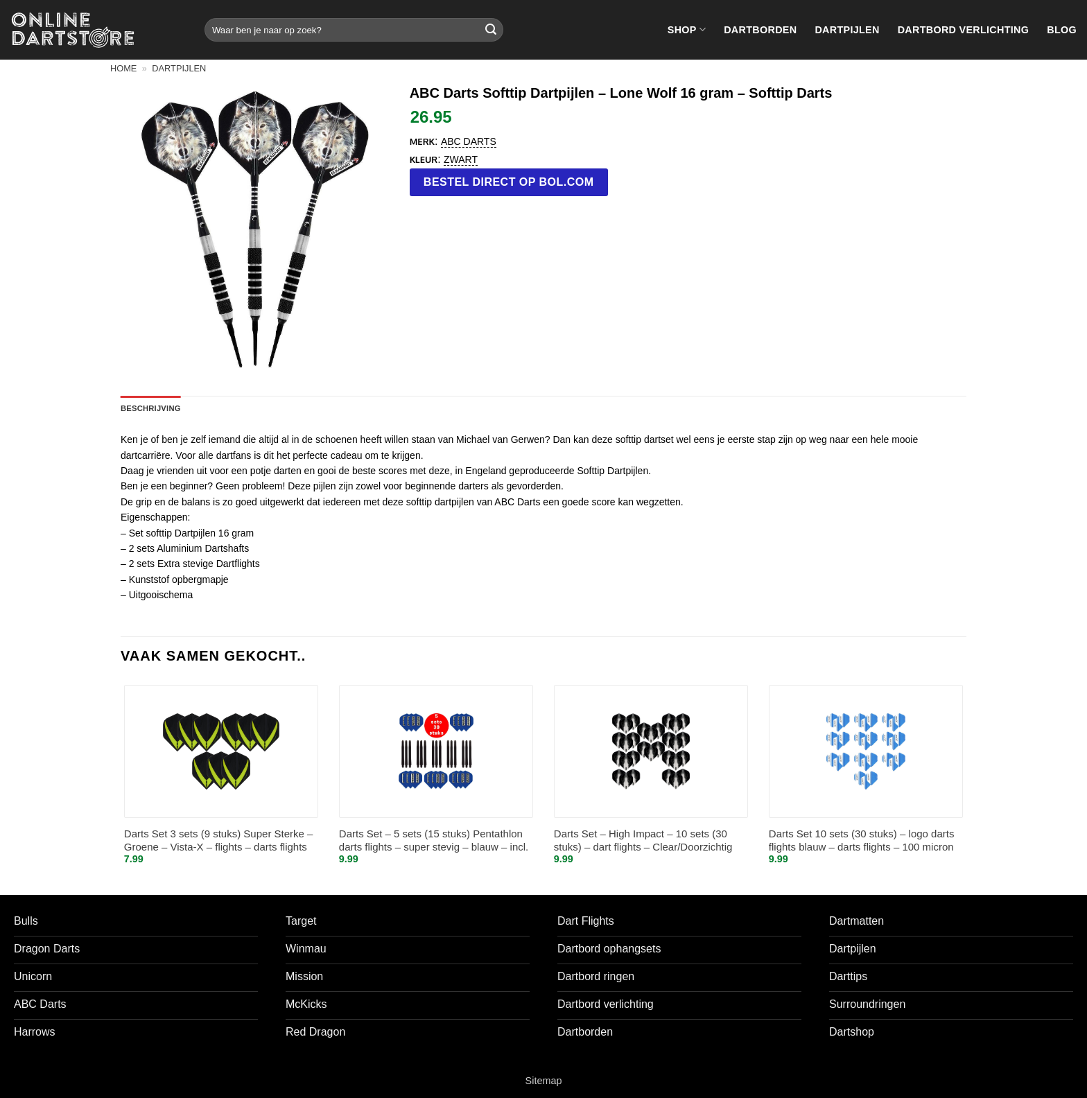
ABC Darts (468, 141)
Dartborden (760, 29)
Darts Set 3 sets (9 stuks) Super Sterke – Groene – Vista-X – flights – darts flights (218, 840)
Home (123, 68)
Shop (687, 29)
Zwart (461, 159)
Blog (1062, 29)
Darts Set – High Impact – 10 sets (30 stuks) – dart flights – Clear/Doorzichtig (643, 840)
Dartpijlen (847, 29)
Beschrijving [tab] (151, 408)
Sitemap (543, 1080)
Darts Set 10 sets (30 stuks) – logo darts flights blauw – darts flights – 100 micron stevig (862, 841)
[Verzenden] (491, 30)
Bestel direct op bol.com (509, 182)
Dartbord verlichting (963, 29)
